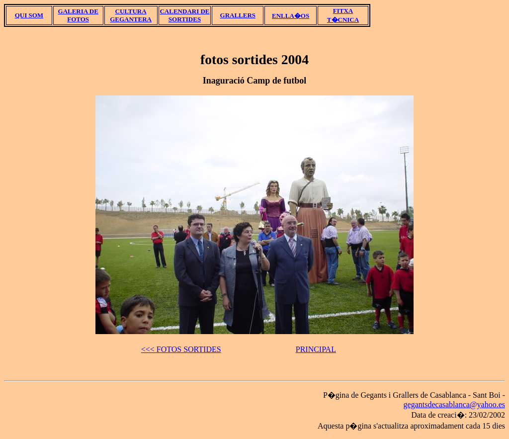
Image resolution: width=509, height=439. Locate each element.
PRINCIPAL (316, 349)
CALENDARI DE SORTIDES (184, 15)
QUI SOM (29, 15)
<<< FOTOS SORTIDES (181, 349)
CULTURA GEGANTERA (131, 15)
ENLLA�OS (290, 15)
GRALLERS (238, 15)
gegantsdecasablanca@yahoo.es (454, 404)
